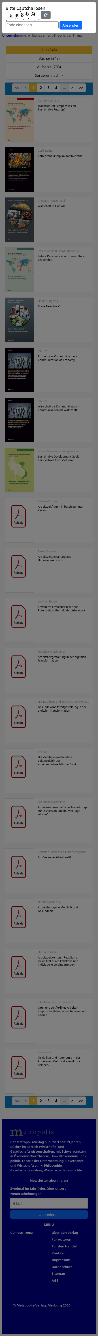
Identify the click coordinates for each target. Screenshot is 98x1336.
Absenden (70, 25)
